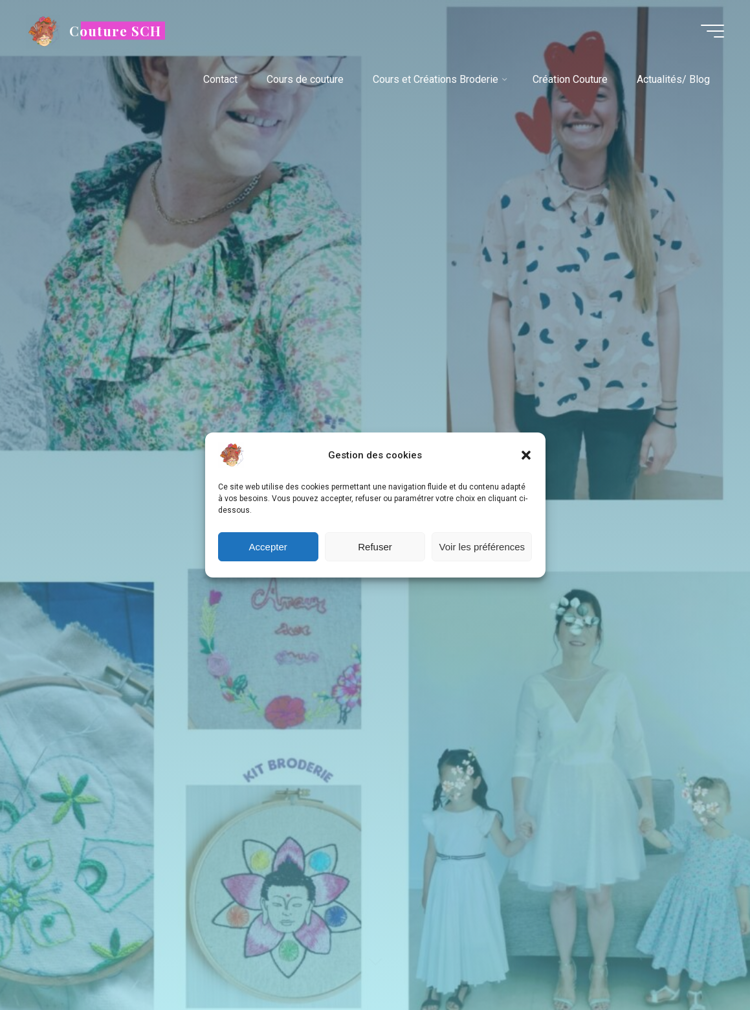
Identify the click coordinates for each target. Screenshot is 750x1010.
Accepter (268, 546)
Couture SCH (115, 30)
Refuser (375, 546)
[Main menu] (712, 31)
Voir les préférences (482, 546)
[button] (526, 455)
